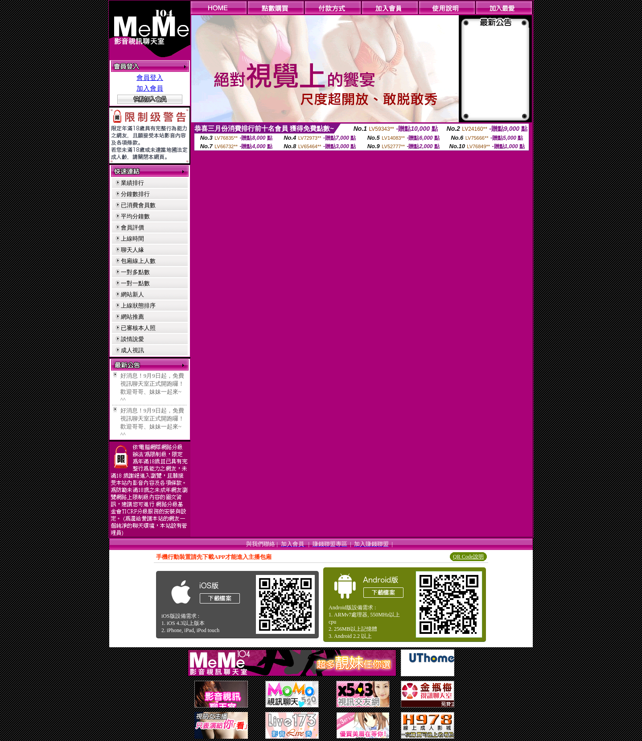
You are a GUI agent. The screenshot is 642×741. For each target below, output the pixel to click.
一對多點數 (135, 272)
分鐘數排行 (135, 194)
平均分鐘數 (135, 216)
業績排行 (132, 182)
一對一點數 (135, 283)
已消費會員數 (138, 205)
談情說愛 (132, 339)
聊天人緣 (132, 249)
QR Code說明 (468, 557)
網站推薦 (132, 316)
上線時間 (132, 238)
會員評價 (132, 227)
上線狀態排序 (138, 305)
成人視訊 (132, 350)
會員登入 (149, 77)
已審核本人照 (138, 328)
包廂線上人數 (138, 261)
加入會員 (149, 88)
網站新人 (132, 294)
